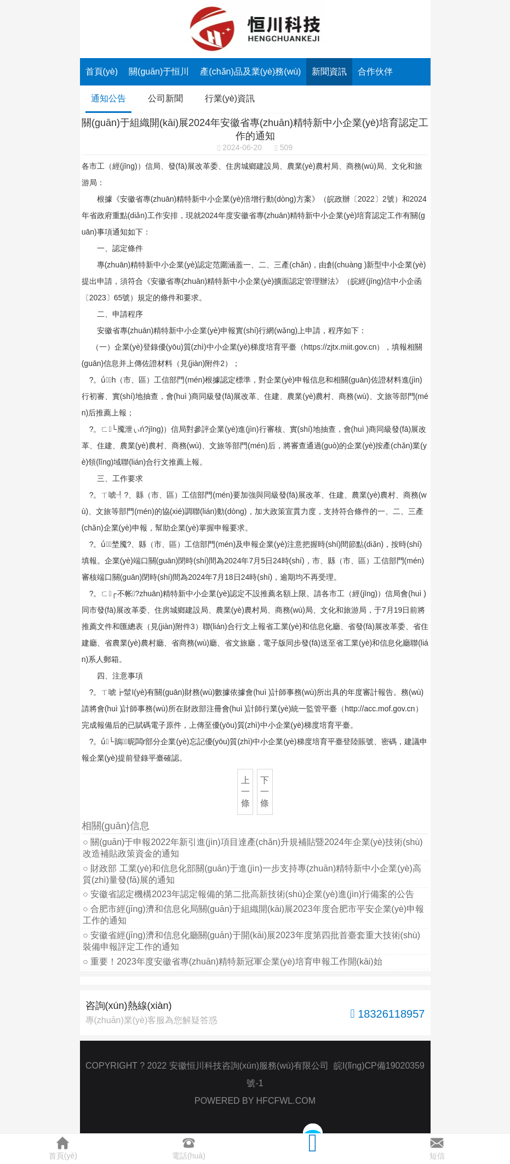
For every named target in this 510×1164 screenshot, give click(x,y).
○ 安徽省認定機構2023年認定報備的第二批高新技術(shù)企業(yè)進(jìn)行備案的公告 (248, 894)
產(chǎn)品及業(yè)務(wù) (250, 71)
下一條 (264, 791)
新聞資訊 (329, 71)
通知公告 (108, 98)
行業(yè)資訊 (230, 98)
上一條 (245, 791)
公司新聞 (165, 98)
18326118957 (388, 1013)
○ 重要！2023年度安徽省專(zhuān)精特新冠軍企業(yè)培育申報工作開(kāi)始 (232, 961)
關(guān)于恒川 (159, 71)
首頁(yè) (101, 71)
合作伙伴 (375, 71)
